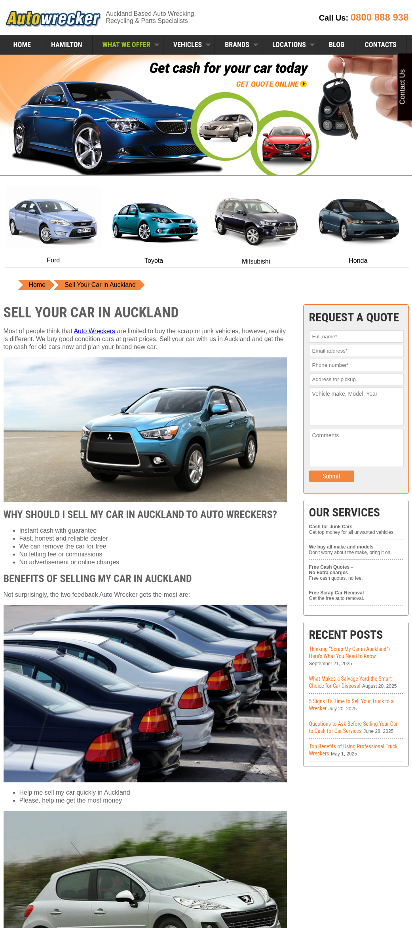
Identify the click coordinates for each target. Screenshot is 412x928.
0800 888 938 (380, 17)
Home (22, 44)
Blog (337, 44)
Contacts (381, 44)
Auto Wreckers (94, 331)
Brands (237, 44)
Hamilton (66, 44)
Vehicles (187, 44)
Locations (289, 44)
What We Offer (126, 44)
